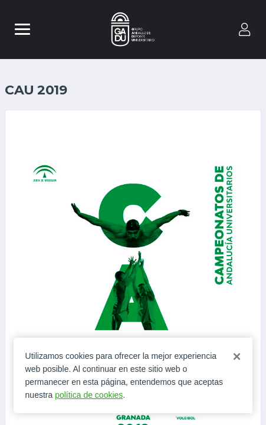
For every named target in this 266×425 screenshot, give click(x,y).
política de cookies (89, 395)
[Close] (236, 356)
